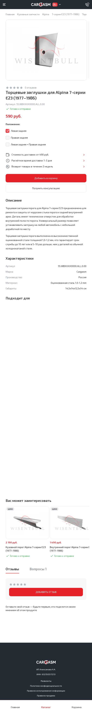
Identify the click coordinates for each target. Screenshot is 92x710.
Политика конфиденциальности (46, 686)
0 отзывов (31, 90)
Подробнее (83, 157)
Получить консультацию (46, 190)
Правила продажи (46, 695)
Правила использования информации (46, 690)
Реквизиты (46, 681)
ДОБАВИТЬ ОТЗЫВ (46, 594)
